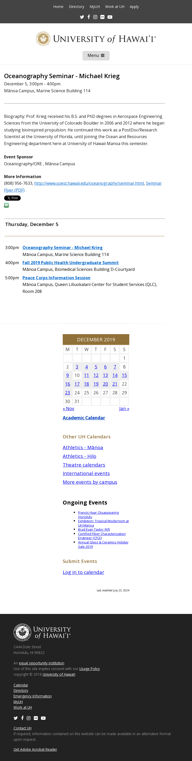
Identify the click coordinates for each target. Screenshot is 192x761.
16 (67, 384)
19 (96, 384)
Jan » (124, 409)
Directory (76, 7)
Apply (134, 7)
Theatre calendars (84, 464)
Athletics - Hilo (79, 456)
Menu (99, 56)
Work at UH (114, 7)
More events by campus (90, 482)
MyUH (95, 7)
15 (124, 375)
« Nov (68, 409)
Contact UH (22, 728)
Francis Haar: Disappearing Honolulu (98, 514)
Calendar (21, 685)
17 (77, 384)
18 (86, 384)
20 (105, 384)
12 (96, 375)
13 (105, 375)
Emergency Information (33, 696)
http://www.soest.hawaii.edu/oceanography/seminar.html (89, 183)
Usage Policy (89, 668)
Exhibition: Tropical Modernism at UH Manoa (103, 523)
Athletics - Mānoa (83, 447)
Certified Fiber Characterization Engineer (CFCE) (102, 535)
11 (86, 375)
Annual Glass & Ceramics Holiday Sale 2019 (103, 544)
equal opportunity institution (41, 663)
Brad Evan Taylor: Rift (94, 529)
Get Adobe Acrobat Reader (35, 749)
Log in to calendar (83, 572)
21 (115, 384)
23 (67, 393)
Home (58, 7)
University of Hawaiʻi (59, 674)
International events (86, 473)
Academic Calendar (84, 418)
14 (115, 375)
